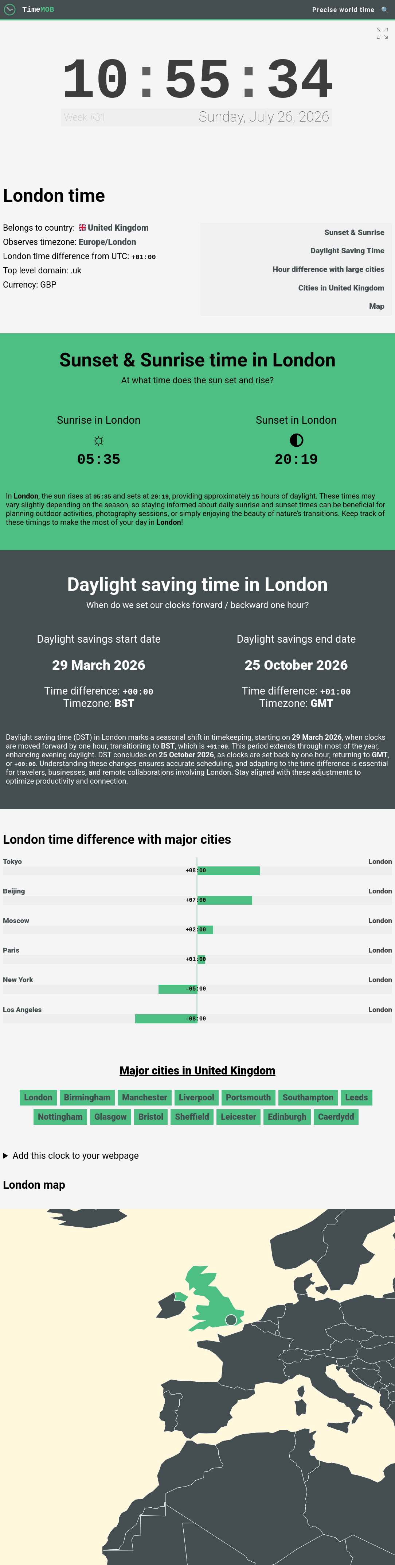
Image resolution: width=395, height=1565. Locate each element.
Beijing (14, 895)
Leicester (238, 1125)
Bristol (151, 1125)
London (38, 1106)
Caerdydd (336, 1125)
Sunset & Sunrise (354, 232)
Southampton (308, 1106)
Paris (11, 956)
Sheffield (192, 1125)
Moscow (16, 926)
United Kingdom (113, 228)
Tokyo (12, 865)
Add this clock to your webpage (75, 1164)
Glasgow (110, 1125)
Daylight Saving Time (347, 250)
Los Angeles (22, 1017)
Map (376, 306)
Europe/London (107, 242)
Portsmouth (248, 1106)
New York (18, 987)
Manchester (144, 1106)
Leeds (356, 1106)
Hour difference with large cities (328, 269)
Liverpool (196, 1106)
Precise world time (343, 10)
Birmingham (87, 1106)
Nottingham (60, 1125)
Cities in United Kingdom (341, 287)
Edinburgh (287, 1125)
